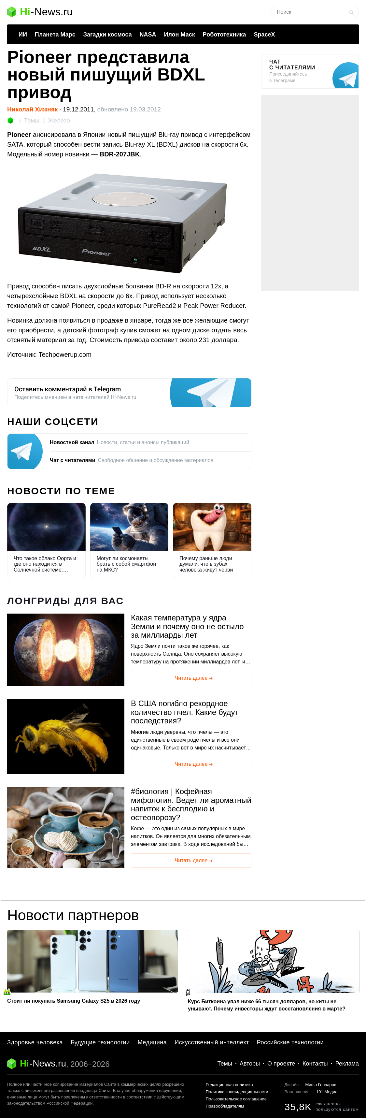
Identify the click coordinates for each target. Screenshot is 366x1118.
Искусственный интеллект (212, 1042)
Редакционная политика (229, 1084)
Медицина (152, 1042)
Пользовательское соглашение (236, 1098)
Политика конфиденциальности (237, 1091)
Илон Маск (179, 34)
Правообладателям (225, 1106)
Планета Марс (55, 34)
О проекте (281, 1063)
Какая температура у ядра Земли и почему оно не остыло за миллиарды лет (187, 626)
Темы (225, 1063)
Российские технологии (290, 1042)
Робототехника (224, 34)
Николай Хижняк (32, 109)
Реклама (347, 1063)
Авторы (250, 1063)
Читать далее (194, 678)
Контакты (315, 1063)
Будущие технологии (100, 1042)
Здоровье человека (35, 1042)
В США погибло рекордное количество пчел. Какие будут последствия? (184, 712)
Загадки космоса (107, 34)
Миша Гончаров (320, 1084)
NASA (148, 34)
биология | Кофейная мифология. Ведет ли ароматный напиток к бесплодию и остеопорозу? (191, 804)
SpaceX (264, 34)
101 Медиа (326, 1091)
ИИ (23, 34)
